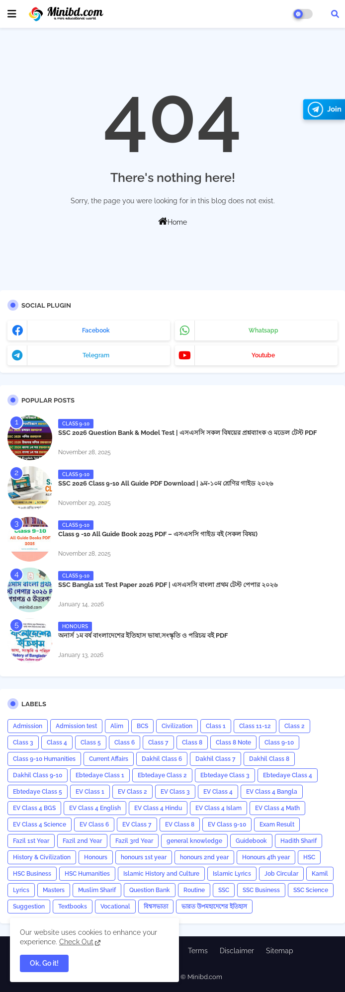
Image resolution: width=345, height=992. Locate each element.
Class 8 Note (233, 742)
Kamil (320, 873)
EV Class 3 (175, 791)
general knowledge (194, 840)
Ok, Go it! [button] (44, 963)
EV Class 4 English (95, 808)
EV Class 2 (132, 791)
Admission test (76, 726)
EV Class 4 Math (277, 808)
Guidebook (251, 840)
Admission (27, 726)
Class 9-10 (279, 742)
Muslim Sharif (97, 890)
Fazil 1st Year (31, 840)
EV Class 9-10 (227, 824)
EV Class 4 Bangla (271, 791)
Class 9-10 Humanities (44, 758)
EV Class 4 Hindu (158, 808)
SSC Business (261, 890)
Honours (95, 857)
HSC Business (32, 873)
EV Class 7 (137, 824)
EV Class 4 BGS (34, 808)
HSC (309, 857)
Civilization (177, 726)
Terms (198, 951)
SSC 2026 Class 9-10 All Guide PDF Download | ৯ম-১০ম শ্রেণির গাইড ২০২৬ (165, 483)
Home (172, 221)
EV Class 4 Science (39, 824)
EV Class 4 (218, 791)
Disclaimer (237, 951)
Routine (194, 890)
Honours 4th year (266, 857)
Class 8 (192, 742)
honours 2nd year (204, 857)
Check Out (76, 942)
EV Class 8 (179, 824)
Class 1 (216, 726)
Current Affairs (108, 758)
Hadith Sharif (298, 840)
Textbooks (72, 906)
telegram (96, 355)
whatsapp (263, 330)
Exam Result (276, 824)
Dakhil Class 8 (269, 758)
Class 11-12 (255, 726)
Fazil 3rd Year (134, 840)
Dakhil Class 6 (162, 758)
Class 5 (91, 742)
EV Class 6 (94, 824)
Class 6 (124, 742)
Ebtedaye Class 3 (225, 775)
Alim (116, 726)
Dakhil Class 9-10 (37, 775)
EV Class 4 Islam (218, 808)
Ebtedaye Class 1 (100, 775)
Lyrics (21, 890)
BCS (142, 726)
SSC (223, 890)
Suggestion (29, 906)
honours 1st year (144, 857)
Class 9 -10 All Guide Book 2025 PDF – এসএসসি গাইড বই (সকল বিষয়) (158, 534)
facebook (96, 330)
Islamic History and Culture (161, 873)
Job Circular (281, 873)
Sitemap (279, 951)
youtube (263, 355)
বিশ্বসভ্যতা (156, 906)
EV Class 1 (90, 791)
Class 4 (57, 742)
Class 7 (158, 742)
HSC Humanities (87, 873)
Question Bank (149, 890)
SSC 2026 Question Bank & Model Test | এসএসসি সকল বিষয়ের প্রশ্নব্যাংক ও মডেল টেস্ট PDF (187, 432)
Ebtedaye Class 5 (37, 791)
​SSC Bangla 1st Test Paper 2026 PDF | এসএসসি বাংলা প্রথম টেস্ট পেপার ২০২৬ (167, 584)
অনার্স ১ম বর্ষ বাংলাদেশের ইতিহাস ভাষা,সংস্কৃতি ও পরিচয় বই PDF (143, 635)
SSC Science (310, 890)
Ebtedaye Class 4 (287, 775)
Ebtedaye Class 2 (162, 775)
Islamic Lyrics (232, 873)
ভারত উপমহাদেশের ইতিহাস (214, 906)
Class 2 (294, 726)
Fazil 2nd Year (82, 840)
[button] (335, 14)
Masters (54, 890)
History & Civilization (42, 857)
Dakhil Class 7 (215, 758)
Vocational (115, 906)
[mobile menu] (12, 14)
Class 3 (23, 742)
